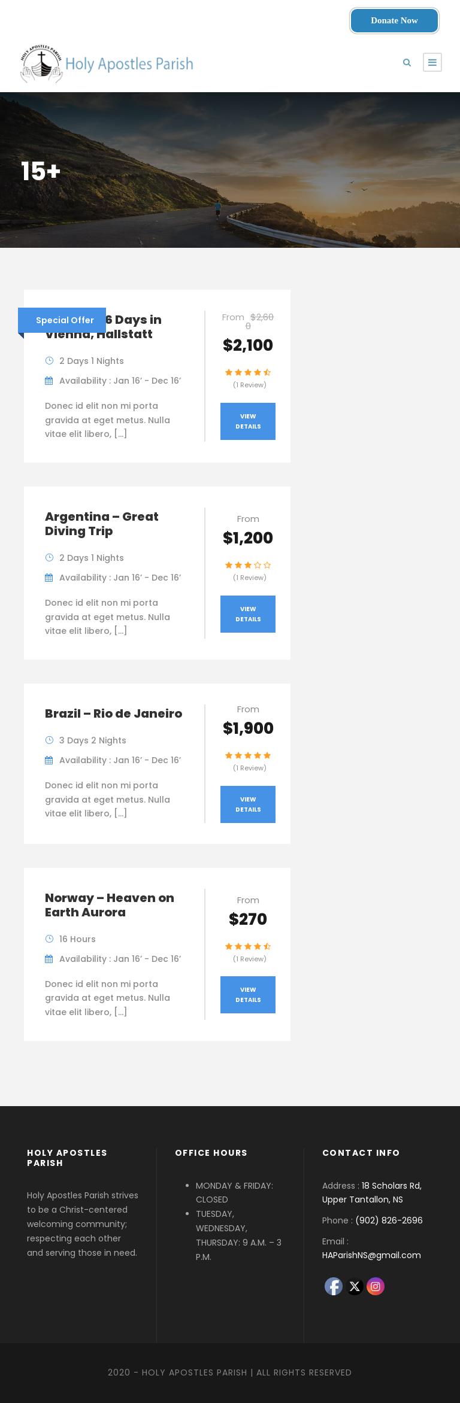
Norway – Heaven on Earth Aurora (109, 905)
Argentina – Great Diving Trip (102, 523)
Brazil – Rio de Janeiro (113, 713)
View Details (248, 421)
